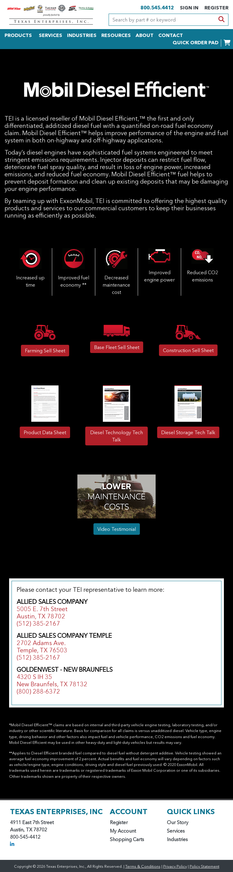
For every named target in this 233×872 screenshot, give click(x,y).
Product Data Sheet (45, 432)
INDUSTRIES (81, 35)
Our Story (177, 822)
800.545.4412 (157, 8)
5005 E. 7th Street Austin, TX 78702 (42, 612)
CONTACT (170, 35)
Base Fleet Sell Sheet (116, 347)
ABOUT (145, 35)
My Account (123, 831)
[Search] (162, 19)
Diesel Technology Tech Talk (116, 436)
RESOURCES (116, 35)
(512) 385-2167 (38, 623)
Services (176, 831)
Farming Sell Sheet (45, 351)
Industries (177, 839)
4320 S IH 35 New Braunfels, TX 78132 (52, 680)
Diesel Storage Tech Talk (188, 432)
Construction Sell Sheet (188, 350)
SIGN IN (189, 8)
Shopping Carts (127, 839)
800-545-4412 (25, 837)
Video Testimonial (116, 529)
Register (119, 822)
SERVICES (50, 35)
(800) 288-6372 (38, 691)
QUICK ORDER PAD (195, 42)
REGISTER (216, 8)
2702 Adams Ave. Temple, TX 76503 (42, 646)
